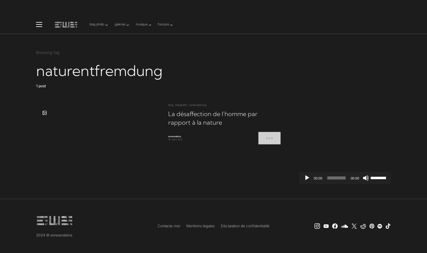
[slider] (336, 177)
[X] (354, 226)
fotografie (181, 105)
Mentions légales (200, 226)
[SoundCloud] (344, 226)
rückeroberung (197, 105)
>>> (269, 138)
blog (170, 105)
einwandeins (174, 136)
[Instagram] (317, 226)
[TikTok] (388, 226)
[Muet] (366, 178)
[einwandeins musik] (335, 226)
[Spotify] (379, 226)
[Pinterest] (371, 226)
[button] (39, 24)
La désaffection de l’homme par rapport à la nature (213, 118)
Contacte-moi (169, 226)
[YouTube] (326, 226)
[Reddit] (363, 226)
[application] (345, 178)
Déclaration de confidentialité (245, 226)
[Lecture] (307, 178)
